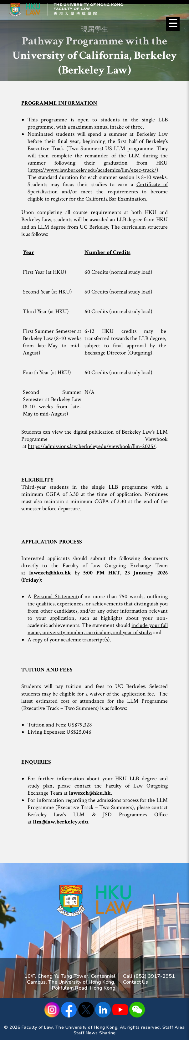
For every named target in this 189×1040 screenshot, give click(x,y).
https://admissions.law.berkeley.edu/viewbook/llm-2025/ (92, 446)
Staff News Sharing (95, 1033)
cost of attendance (82, 701)
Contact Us (135, 982)
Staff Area (173, 1027)
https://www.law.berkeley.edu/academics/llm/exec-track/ (92, 170)
